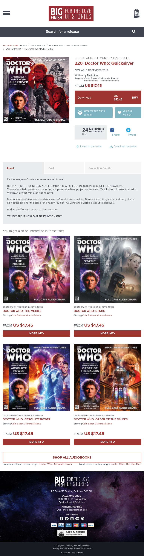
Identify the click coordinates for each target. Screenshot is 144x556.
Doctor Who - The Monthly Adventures (29, 48)
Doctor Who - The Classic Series (68, 45)
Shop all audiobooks (72, 457)
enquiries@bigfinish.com (75, 509)
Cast (51, 168)
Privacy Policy (59, 548)
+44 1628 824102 (77, 498)
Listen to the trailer (91, 146)
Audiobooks (38, 45)
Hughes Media (77, 552)
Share (116, 134)
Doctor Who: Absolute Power (26, 419)
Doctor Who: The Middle (22, 311)
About (10, 168)
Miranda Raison (110, 78)
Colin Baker (91, 78)
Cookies (69, 548)
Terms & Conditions (83, 548)
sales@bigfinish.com (75, 502)
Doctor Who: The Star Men (126, 464)
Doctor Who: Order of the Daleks (101, 419)
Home (23, 45)
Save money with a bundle (94, 113)
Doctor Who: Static (89, 311)
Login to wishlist (127, 113)
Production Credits (100, 168)
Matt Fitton (93, 75)
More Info (36, 333)
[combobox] (67, 31)
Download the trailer (125, 146)
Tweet (132, 134)
